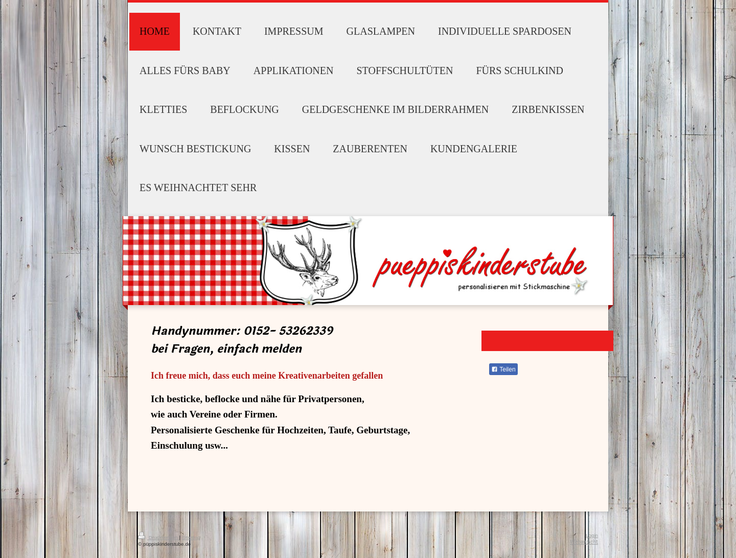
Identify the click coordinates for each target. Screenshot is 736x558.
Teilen (503, 369)
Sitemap (191, 537)
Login (592, 535)
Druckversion (158, 537)
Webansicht (584, 542)
